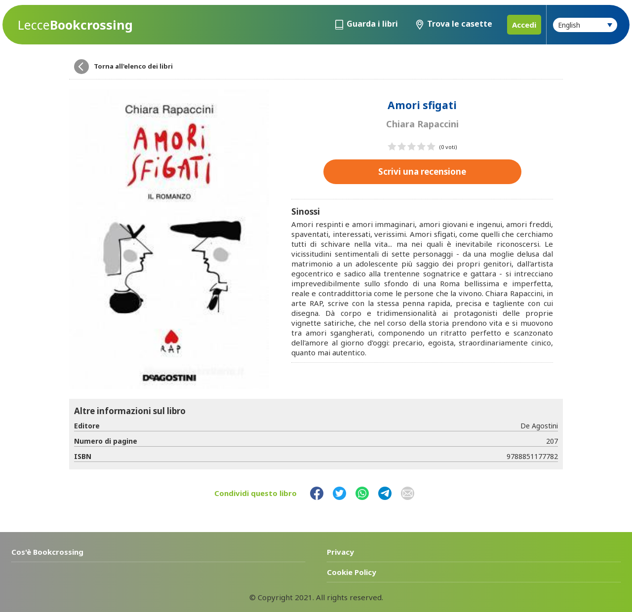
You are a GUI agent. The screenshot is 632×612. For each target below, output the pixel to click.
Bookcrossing (75, 25)
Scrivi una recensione (422, 171)
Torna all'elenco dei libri (133, 66)
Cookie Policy (351, 572)
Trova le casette (459, 23)
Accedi (524, 25)
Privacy (340, 552)
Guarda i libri (372, 23)
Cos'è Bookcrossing (47, 552)
